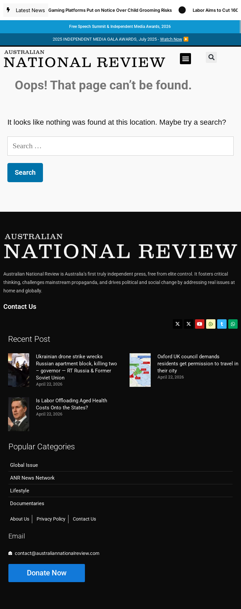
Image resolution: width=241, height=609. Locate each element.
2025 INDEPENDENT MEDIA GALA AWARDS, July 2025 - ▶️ (121, 39)
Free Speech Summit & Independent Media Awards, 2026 (120, 26)
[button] (185, 58)
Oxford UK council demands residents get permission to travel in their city (197, 364)
